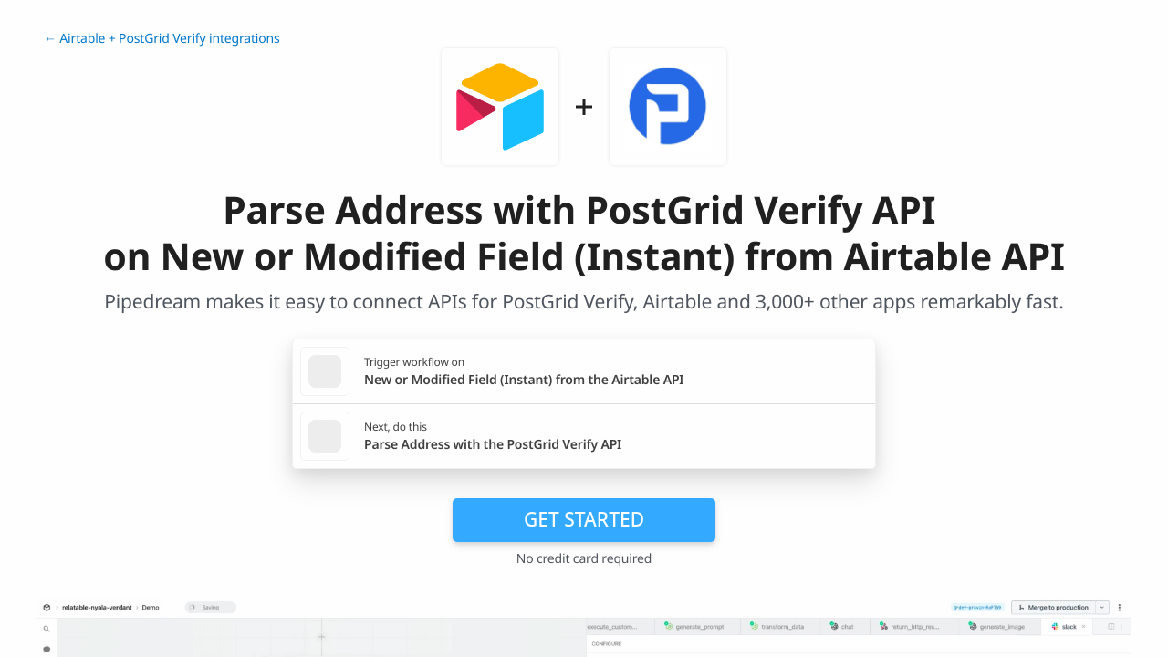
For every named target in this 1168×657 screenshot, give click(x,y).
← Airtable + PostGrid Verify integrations (162, 38)
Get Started (584, 519)
